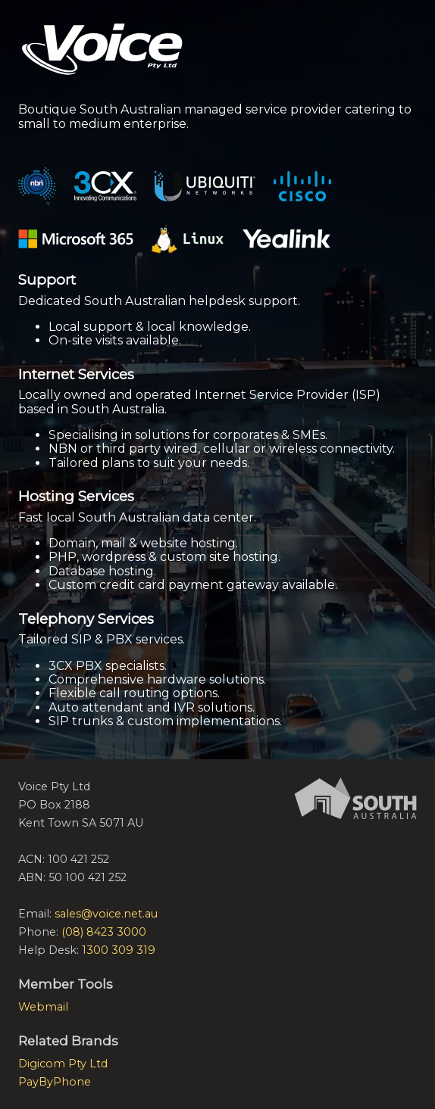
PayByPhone (54, 1082)
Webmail (43, 1007)
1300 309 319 (118, 950)
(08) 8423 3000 (103, 932)
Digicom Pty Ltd (63, 1063)
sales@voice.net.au (106, 914)
